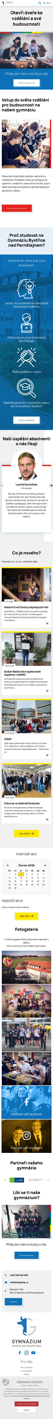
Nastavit (27, 1410)
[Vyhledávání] (40, 3)
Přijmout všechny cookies (26, 1404)
